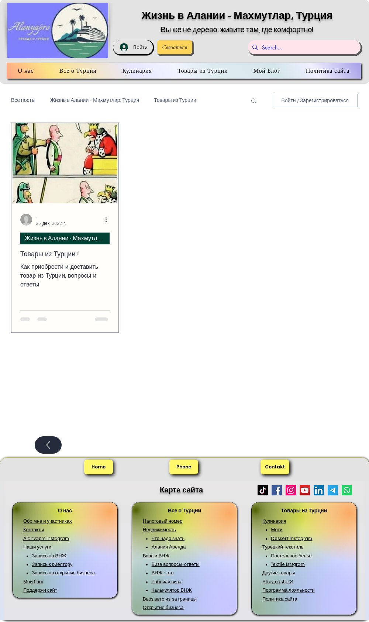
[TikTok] (263, 490)
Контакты (33, 529)
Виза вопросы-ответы (175, 564)
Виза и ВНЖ (156, 556)
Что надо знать (167, 538)
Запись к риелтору (52, 564)
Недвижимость (159, 529)
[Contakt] (275, 467)
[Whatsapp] (347, 490)
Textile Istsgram (288, 564)
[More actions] (108, 219)
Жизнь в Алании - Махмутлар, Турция (237, 15)
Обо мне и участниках (47, 521)
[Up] (48, 445)
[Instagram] (291, 490)
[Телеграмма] (333, 490)
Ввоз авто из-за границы (170, 599)
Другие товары (278, 572)
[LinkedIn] (319, 490)
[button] (253, 101)
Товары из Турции (175, 100)
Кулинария (274, 521)
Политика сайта (279, 599)
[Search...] (303, 47)
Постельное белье (291, 556)
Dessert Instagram (291, 538)
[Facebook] (277, 490)
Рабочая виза (166, 581)
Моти (276, 529)
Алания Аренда (168, 547)
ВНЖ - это (162, 572)
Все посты (23, 100)
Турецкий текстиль (283, 547)
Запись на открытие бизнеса (63, 572)
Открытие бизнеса (163, 607)
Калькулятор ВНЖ (171, 590)
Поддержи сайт (40, 590)
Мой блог (33, 581)
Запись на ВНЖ (49, 556)
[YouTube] (305, 490)
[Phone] (183, 467)
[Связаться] (174, 47)
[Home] (98, 467)
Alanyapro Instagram (46, 538)
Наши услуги (37, 547)
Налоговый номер (163, 521)
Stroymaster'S (277, 581)
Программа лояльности (288, 590)
